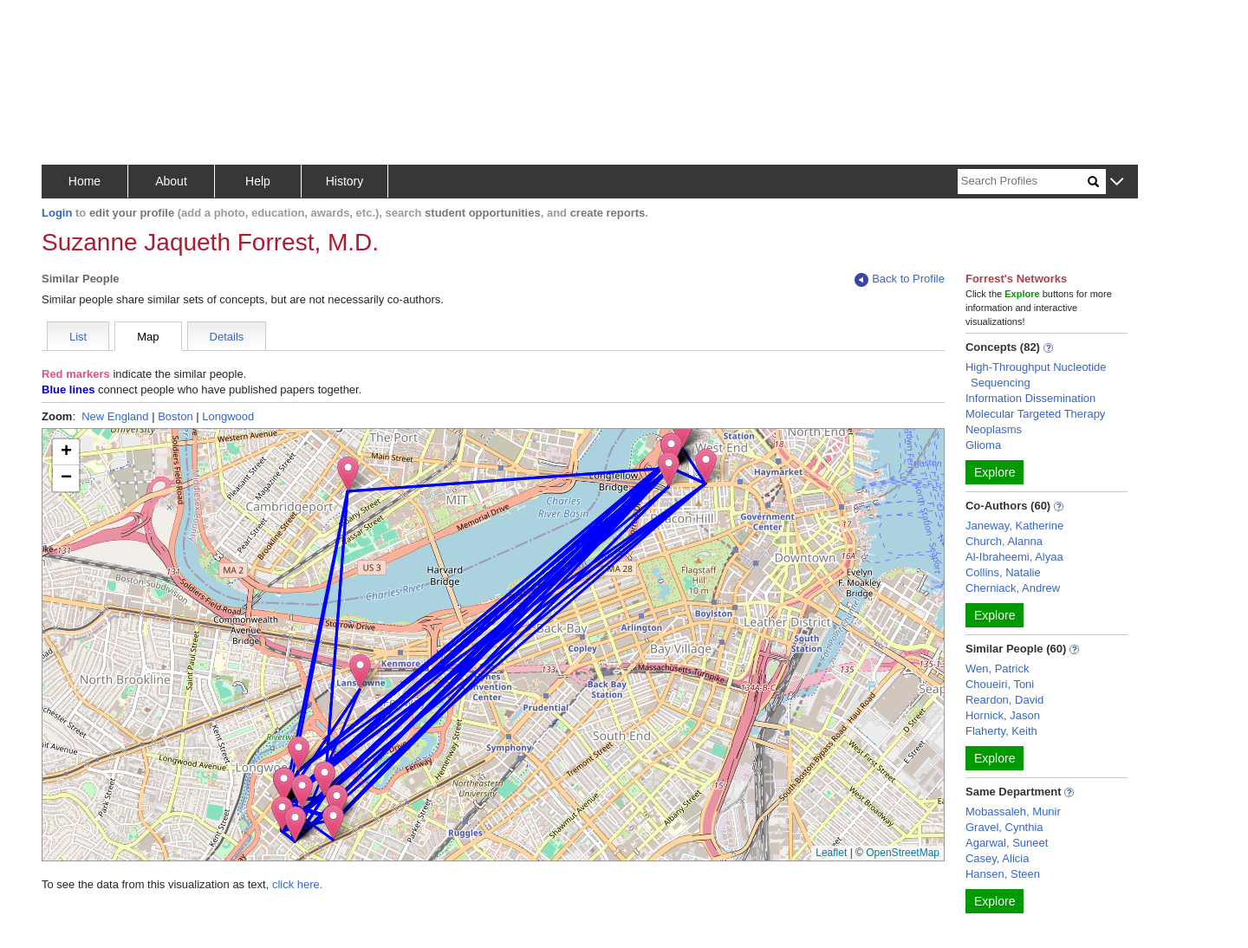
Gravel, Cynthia (1004, 827)
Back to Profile (900, 279)
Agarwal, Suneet (1006, 842)
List (78, 336)
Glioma (983, 444)
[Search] (1023, 181)
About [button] (171, 181)
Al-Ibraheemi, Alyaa (1014, 556)
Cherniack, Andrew (1012, 587)
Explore (994, 472)
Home (84, 181)
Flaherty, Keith (1001, 730)
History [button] (345, 181)
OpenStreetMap (902, 853)
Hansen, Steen (1002, 873)
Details (227, 336)
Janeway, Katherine (1014, 525)
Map (148, 336)
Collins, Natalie (1003, 572)
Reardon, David (1004, 699)
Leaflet (831, 853)
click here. (297, 884)
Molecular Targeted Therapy (1035, 413)
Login (57, 212)
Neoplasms (993, 429)
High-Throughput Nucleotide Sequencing (1036, 374)
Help (257, 181)
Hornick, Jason (1002, 715)
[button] (1117, 182)
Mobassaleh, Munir (1013, 811)
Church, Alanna (1004, 541)
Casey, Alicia (997, 858)
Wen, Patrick (997, 668)
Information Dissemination (1030, 398)
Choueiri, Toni (999, 684)
